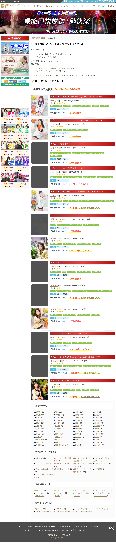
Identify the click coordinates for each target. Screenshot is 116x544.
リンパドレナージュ (101, 495)
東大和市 (78, 444)
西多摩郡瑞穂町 (60, 447)
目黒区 (77, 417)
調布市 (96, 430)
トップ (21, 528)
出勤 (53, 110)
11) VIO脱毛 (98, 471)
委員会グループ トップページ (46, 71)
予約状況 (53, 114)
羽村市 (38, 444)
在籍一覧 (29, 528)
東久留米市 (40, 441)
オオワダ (54, 311)
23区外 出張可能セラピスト (48, 532)
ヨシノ (53, 125)
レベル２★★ (79, 511)
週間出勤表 (39, 528)
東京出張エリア (30, 532)
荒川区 (57, 422)
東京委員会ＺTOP (38, 38)
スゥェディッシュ (100, 498)
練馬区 (77, 422)
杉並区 (57, 425)
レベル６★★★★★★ (82, 513)
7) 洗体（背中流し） (101, 465)
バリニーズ (39, 498)
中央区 (57, 417)
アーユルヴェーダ (80, 495)
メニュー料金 (50, 528)
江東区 (77, 425)
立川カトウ (55, 363)
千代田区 (97, 427)
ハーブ (76, 498)
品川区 (77, 414)
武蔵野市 (58, 430)
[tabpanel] (58, 22)
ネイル (57, 498)
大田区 (96, 419)
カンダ (53, 387)
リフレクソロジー (80, 492)
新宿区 (96, 414)
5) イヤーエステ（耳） (63, 465)
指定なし (39, 414)
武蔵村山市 (98, 441)
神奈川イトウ (55, 340)
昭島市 (57, 436)
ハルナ (53, 174)
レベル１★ (59, 511)
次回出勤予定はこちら (90, 211)
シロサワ (54, 148)
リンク (89, 532)
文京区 (57, 419)
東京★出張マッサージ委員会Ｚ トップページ (51, 68)
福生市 (57, 438)
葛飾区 (77, 427)
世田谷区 (78, 419)
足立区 (57, 427)
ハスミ (53, 198)
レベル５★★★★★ (62, 513)
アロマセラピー (60, 492)
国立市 (77, 433)
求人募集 (111, 6)
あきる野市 (98, 447)
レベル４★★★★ (41, 513)
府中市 (96, 433)
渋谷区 (38, 417)
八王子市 (78, 438)
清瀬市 (57, 444)
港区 (56, 414)
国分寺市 (39, 436)
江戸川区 (97, 425)
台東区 (38, 419)
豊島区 (96, 417)
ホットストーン (41, 495)
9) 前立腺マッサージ (62, 471)
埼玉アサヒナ (55, 222)
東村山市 (78, 441)
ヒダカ (53, 269)
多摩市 (96, 438)
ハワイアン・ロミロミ (102, 492)
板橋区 (96, 422)
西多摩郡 (39, 447)
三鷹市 (77, 430)
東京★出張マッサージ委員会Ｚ (59, 537)
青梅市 (77, 447)
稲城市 (57, 441)
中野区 (38, 425)
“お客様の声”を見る (65, 528)
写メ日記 (81, 532)
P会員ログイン (15, 38)
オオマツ (54, 288)
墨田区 (38, 422)
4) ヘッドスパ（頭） (42, 465)
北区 (37, 427)
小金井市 (97, 436)
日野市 (77, 436)
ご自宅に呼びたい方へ (68, 532)
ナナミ (53, 101)
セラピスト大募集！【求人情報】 (86, 528)
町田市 (96, 444)
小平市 (38, 438)
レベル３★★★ (99, 511)
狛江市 (38, 433)
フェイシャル (60, 495)
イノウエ (54, 240)
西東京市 (39, 430)
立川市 (57, 433)
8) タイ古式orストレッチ (44, 471)
